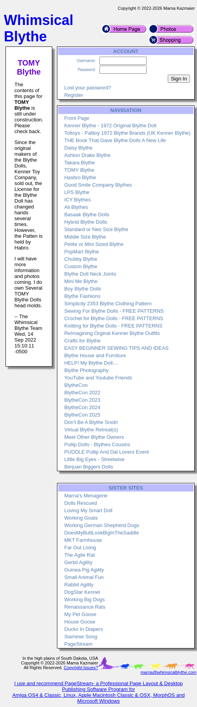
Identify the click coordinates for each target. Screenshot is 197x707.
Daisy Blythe (78, 148)
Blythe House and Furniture (95, 355)
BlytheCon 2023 (82, 400)
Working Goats (81, 518)
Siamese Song (81, 636)
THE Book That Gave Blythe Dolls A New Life (115, 140)
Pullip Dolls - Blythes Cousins (97, 444)
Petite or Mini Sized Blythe (94, 244)
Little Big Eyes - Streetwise (94, 459)
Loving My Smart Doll (88, 510)
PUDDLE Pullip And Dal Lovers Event (106, 452)
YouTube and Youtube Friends (98, 378)
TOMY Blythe (79, 170)
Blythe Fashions (82, 296)
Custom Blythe (81, 266)
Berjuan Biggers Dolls (88, 467)
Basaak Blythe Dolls (87, 214)
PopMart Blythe (81, 252)
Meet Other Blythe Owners (94, 437)
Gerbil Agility (78, 562)
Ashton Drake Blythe (87, 155)
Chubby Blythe (81, 259)
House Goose (80, 622)
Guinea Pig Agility (84, 570)
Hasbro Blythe (80, 177)
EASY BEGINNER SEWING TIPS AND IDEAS (116, 348)
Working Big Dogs (84, 599)
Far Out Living (80, 547)
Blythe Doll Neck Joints (90, 274)
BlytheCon (76, 385)
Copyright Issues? (81, 667)
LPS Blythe (76, 192)
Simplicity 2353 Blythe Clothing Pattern (108, 303)
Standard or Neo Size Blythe (96, 229)
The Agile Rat (79, 555)
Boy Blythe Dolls (82, 289)
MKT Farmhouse (83, 540)
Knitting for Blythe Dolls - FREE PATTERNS (113, 326)
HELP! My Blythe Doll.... (91, 363)
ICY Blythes (77, 200)
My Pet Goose (80, 614)
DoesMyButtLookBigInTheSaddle (101, 533)
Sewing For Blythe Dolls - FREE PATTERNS (114, 311)
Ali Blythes (76, 207)
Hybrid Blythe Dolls (85, 222)
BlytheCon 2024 (82, 407)
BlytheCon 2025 (82, 415)
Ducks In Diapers (83, 629)
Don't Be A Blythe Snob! (91, 422)
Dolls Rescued (80, 503)
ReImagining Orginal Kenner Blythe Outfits (112, 333)
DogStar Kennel (82, 592)
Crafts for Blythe (82, 341)
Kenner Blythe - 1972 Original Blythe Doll (110, 125)
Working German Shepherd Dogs (101, 525)
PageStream (78, 644)
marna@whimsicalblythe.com (168, 672)
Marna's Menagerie (86, 496)
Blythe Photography (86, 370)
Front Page (76, 118)
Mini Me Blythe (81, 281)
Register (73, 95)
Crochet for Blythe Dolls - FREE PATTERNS (113, 318)
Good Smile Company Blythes (98, 185)
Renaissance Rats (85, 607)
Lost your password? (87, 88)
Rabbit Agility (79, 585)
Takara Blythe (79, 163)
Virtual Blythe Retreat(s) (91, 430)
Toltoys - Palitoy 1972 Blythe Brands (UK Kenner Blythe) (127, 133)
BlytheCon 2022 (82, 392)
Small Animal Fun (84, 577)
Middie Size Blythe (85, 237)
